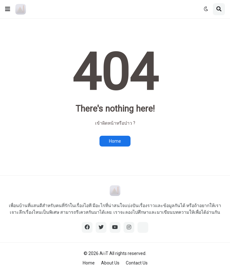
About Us (110, 262)
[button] (7, 9)
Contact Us (137, 262)
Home (115, 141)
